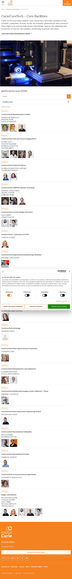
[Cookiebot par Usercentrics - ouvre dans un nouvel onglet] (59, 271)
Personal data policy (28, 573)
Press (46, 567)
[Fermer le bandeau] (69, 271)
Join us (21, 567)
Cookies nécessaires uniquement (13, 306)
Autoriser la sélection (36, 306)
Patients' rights (36, 567)
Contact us (5, 567)
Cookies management (7, 573)
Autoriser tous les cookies (59, 306)
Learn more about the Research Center (15, 33)
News (28, 567)
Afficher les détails (61, 301)
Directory (14, 567)
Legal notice (18, 573)
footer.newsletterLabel (36, 552)
